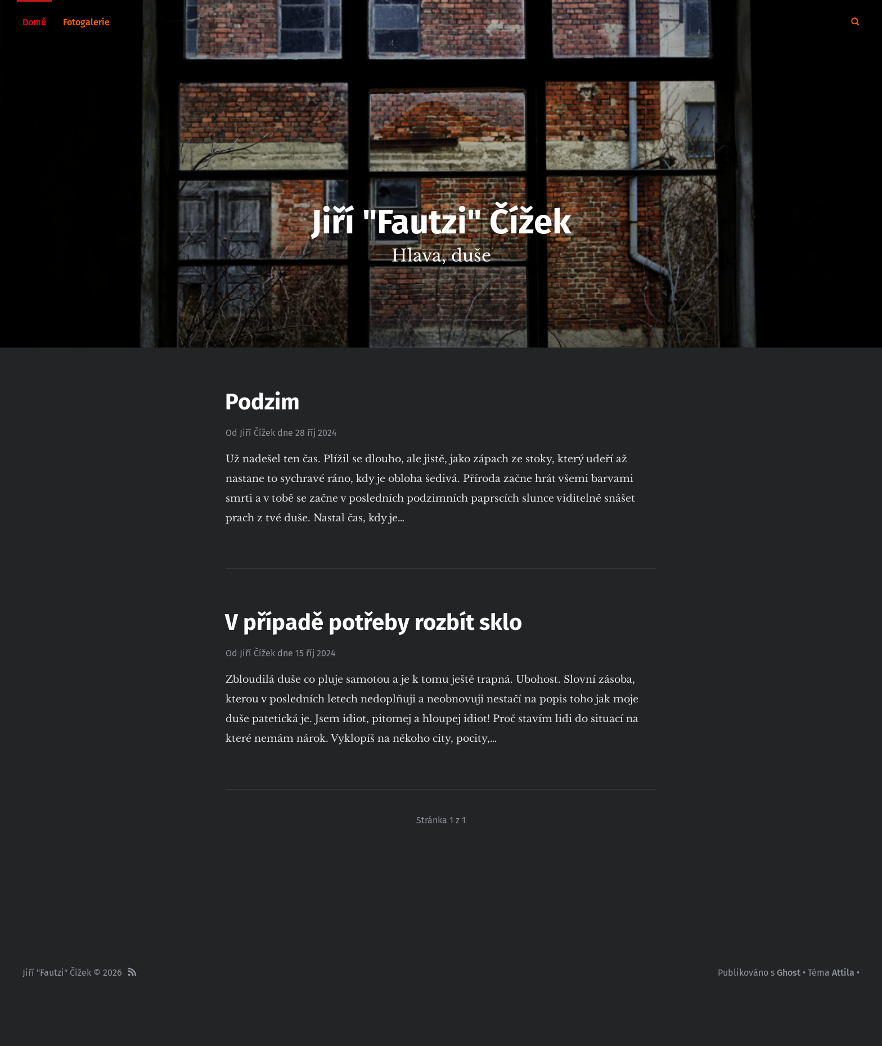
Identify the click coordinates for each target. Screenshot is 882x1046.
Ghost (788, 972)
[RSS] (132, 973)
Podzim (262, 402)
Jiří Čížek (257, 432)
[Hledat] (855, 22)
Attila (843, 972)
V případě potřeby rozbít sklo (373, 622)
